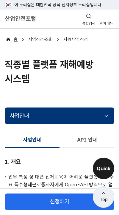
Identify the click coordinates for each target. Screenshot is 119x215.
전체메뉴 (106, 23)
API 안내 (87, 139)
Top (104, 199)
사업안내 (19, 115)
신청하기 (59, 201)
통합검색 (88, 23)
